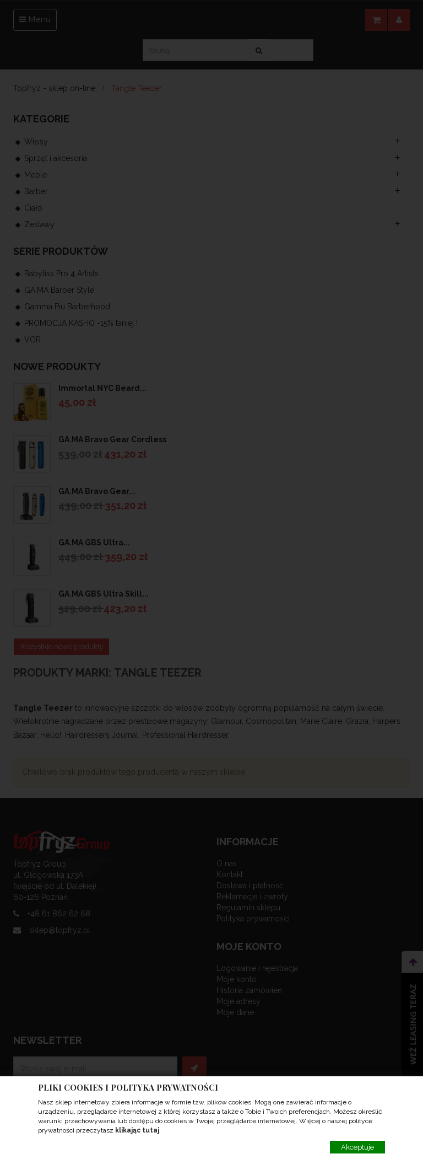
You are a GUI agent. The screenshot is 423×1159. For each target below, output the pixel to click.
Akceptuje (357, 1147)
